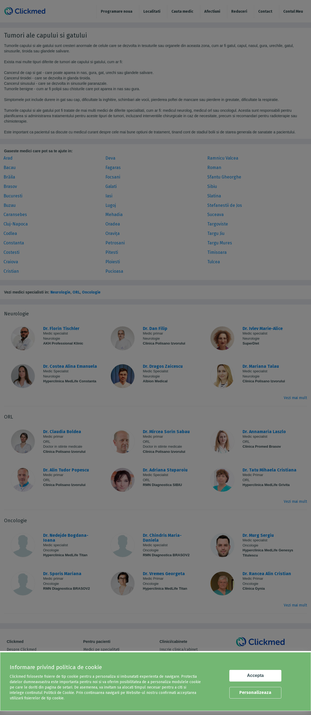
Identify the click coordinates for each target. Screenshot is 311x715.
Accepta (255, 675)
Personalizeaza (255, 692)
